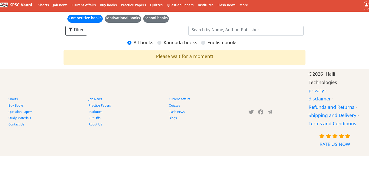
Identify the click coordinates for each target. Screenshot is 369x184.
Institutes (205, 5)
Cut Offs (94, 119)
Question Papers (180, 5)
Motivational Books (123, 18)
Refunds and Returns (331, 108)
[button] (366, 6)
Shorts (43, 5)
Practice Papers (133, 5)
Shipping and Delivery (332, 116)
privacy (316, 91)
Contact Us (16, 125)
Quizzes (156, 5)
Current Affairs (83, 5)
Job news (60, 5)
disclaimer (320, 100)
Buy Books (16, 106)
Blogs (173, 119)
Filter (76, 30)
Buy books (108, 5)
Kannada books (180, 43)
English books (222, 43)
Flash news (226, 5)
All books (143, 43)
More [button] (244, 5)
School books (156, 18)
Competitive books (85, 18)
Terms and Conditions (332, 124)
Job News (95, 100)
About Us (95, 125)
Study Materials (19, 119)
